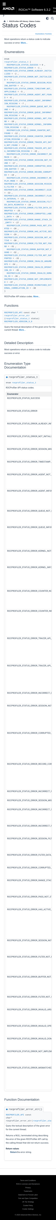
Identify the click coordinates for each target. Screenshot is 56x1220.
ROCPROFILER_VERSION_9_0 (18, 321)
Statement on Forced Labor (28, 1195)
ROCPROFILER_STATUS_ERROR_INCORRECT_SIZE (28, 190)
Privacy (28, 1188)
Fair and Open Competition (28, 1198)
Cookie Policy (28, 1205)
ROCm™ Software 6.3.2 (34, 9)
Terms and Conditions (28, 1180)
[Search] (52, 18)
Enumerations (39, 34)
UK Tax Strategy (28, 1202)
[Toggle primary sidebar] (3, 15)
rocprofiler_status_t (16, 62)
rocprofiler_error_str (17, 316)
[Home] (5, 21)
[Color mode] (47, 18)
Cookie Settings (28, 1209)
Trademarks (28, 1191)
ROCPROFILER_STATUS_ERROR (18, 68)
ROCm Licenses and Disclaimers (28, 1184)
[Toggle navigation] (4, 4)
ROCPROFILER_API (13, 313)
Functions (48, 34)
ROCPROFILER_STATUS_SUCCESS (22, 65)
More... (24, 43)
